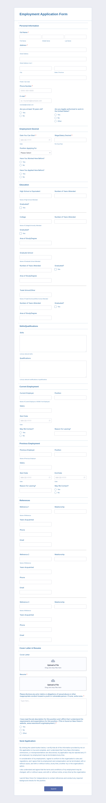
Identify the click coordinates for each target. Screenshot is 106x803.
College (23, 217)
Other (60, 121)
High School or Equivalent (30, 191)
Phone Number (26, 86)
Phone (22, 530)
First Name (23, 41)
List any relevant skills (26, 354)
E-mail (23, 96)
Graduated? (24, 204)
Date (21, 144)
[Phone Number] (36, 91)
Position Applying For (28, 148)
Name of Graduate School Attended (30, 261)
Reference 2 (24, 554)
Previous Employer (27, 450)
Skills (22, 333)
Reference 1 (24, 507)
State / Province (59, 72)
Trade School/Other (27, 290)
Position (58, 393)
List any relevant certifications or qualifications (33, 379)
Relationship (59, 507)
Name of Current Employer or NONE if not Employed (34, 401)
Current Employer (27, 393)
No (24, 116)
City (21, 72)
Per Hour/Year (59, 144)
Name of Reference (25, 515)
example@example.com (26, 105)
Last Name (68, 41)
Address (24, 45)
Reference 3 (24, 602)
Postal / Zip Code (25, 82)
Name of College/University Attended (30, 225)
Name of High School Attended (29, 200)
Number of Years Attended (65, 191)
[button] (49, 140)
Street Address (24, 54)
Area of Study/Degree (28, 238)
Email (22, 540)
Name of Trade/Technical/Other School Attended (34, 299)
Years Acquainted (27, 520)
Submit (53, 789)
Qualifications (25, 358)
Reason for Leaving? (63, 429)
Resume (23, 674)
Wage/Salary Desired (63, 135)
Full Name (24, 32)
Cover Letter (25, 655)
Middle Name (46, 41)
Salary (22, 406)
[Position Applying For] (36, 153)
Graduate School (26, 253)
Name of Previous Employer (28, 458)
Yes (24, 113)
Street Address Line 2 (26, 63)
